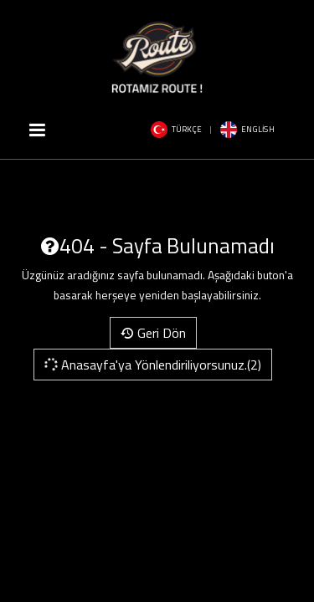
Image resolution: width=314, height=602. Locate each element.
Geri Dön (153, 333)
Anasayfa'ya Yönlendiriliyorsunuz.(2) (151, 365)
